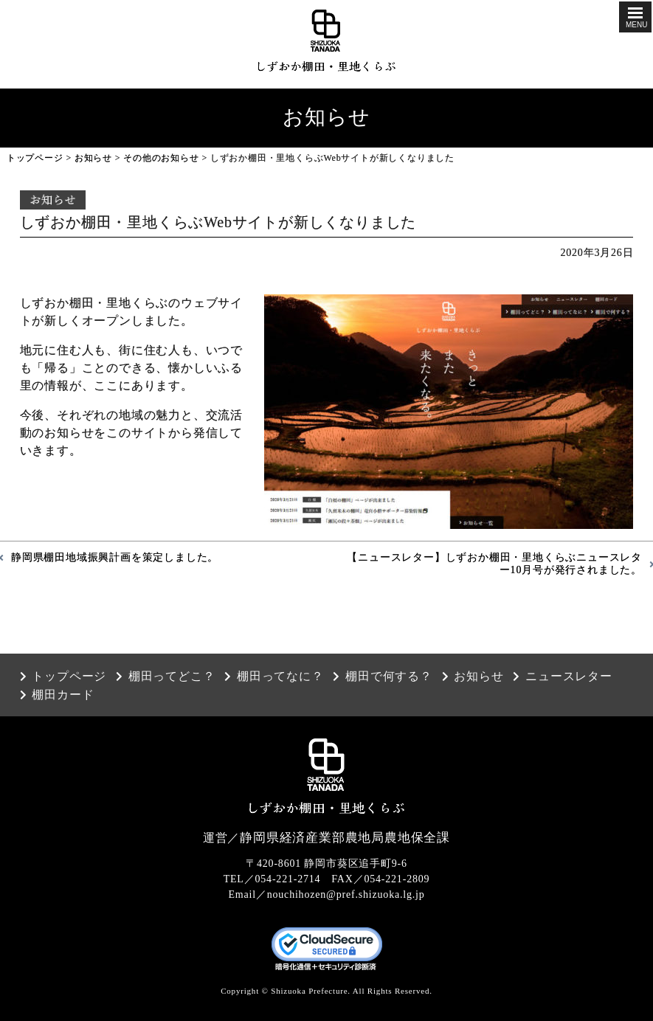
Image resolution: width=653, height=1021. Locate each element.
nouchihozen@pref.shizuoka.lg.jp (346, 894)
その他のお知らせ (160, 158)
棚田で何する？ (388, 676)
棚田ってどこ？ (171, 676)
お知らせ (93, 158)
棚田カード (63, 695)
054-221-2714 (288, 879)
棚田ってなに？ (280, 676)
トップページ (35, 158)
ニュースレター (568, 676)
